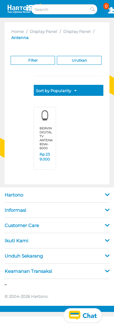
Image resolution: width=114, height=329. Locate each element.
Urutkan (79, 60)
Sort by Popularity (56, 91)
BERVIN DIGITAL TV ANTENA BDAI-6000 (46, 138)
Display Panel (43, 31)
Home (17, 31)
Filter (33, 60)
